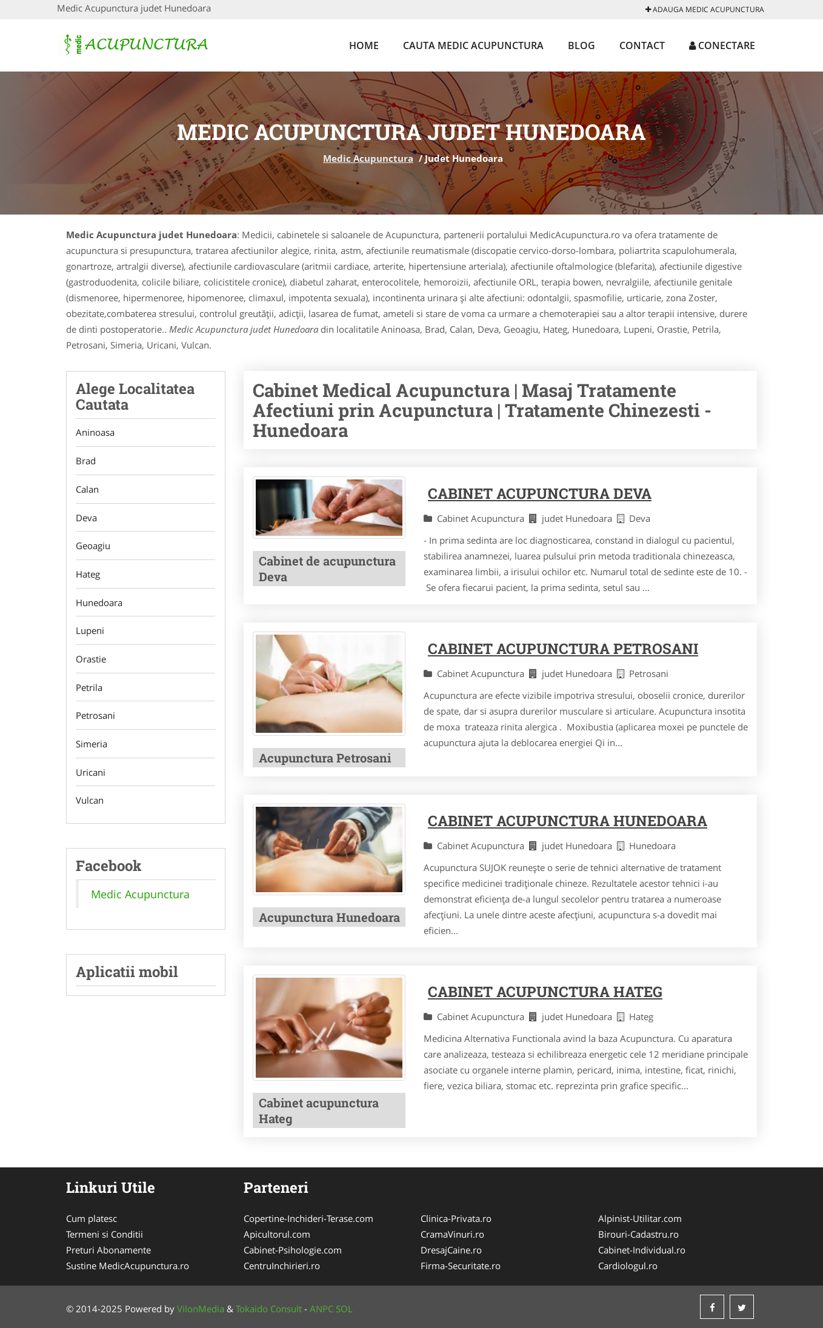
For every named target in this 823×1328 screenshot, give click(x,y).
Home (364, 45)
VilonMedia (200, 1309)
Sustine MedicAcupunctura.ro (127, 1266)
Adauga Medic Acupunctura (704, 9)
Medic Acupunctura (368, 158)
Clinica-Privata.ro (456, 1218)
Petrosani (95, 718)
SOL (344, 1309)
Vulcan (90, 803)
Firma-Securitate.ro (461, 1266)
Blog (581, 45)
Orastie (91, 661)
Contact (642, 45)
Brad (86, 461)
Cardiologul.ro (628, 1266)
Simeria (91, 746)
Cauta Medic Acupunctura (473, 45)
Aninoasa (95, 433)
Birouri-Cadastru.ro (638, 1234)
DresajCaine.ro (451, 1250)
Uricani (90, 775)
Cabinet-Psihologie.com (293, 1250)
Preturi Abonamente (108, 1250)
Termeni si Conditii (104, 1234)
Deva (86, 518)
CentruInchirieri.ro (282, 1266)
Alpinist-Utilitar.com (640, 1218)
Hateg (88, 575)
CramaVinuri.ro (452, 1234)
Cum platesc (91, 1218)
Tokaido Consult (269, 1309)
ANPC (321, 1309)
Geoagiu (93, 547)
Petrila (89, 689)
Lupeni (90, 632)
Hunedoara (99, 604)
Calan (87, 490)
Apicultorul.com (277, 1234)
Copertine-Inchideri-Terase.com (308, 1218)
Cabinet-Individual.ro (641, 1250)
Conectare (722, 45)
